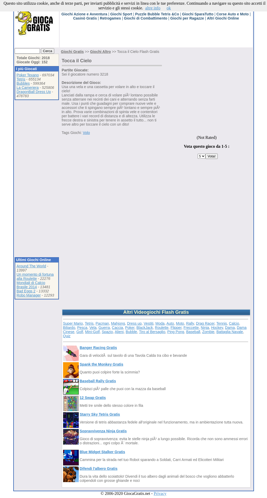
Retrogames (110, 18)
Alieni (119, 332)
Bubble (131, 332)
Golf (79, 332)
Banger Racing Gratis (98, 348)
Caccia (117, 327)
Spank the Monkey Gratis (101, 364)
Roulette (161, 327)
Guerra (104, 327)
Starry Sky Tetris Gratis (100, 414)
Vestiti (148, 323)
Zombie (208, 332)
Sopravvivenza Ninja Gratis (103, 431)
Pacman (102, 323)
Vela (92, 327)
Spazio (107, 332)
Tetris (21, 79)
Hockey (217, 327)
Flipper (176, 327)
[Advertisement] (155, 35)
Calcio (234, 323)
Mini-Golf (92, 332)
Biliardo (69, 327)
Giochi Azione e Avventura (84, 14)
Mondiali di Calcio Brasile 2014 (31, 285)
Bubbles (23, 83)
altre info (152, 8)
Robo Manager (29, 295)
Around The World (31, 266)
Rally (190, 323)
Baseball (193, 332)
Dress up (134, 323)
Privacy (160, 493)
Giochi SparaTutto (197, 14)
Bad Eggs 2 (26, 291)
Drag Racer (205, 323)
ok (169, 8)
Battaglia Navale (229, 332)
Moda (160, 323)
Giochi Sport (121, 14)
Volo (86, 133)
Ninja (205, 327)
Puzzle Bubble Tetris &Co (157, 14)
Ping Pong (175, 332)
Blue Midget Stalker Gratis (102, 452)
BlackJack (144, 327)
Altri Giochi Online (223, 18)
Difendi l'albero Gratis (99, 468)
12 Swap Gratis (93, 398)
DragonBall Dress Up (34, 92)
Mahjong (118, 323)
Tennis (221, 323)
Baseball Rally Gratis (98, 381)
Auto (170, 323)
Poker (130, 327)
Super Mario (73, 323)
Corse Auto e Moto (232, 14)
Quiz (67, 336)
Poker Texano (28, 75)
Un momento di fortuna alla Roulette (35, 276)
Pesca (82, 327)
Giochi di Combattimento (145, 18)
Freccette (191, 327)
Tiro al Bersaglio (152, 332)
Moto (180, 323)
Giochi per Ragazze (187, 18)
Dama (230, 327)
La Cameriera (28, 87)
